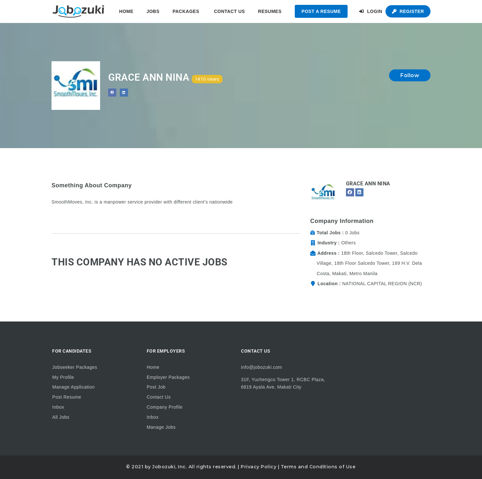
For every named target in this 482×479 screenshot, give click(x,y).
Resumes (270, 11)
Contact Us (229, 11)
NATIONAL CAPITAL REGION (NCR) (382, 283)
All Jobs (60, 417)
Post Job (156, 387)
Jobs (152, 11)
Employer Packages (168, 377)
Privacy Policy (258, 467)
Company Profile (165, 407)
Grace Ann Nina (368, 184)
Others (348, 242)
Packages (186, 11)
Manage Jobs (161, 427)
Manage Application (73, 387)
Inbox (58, 407)
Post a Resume (321, 11)
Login (370, 11)
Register (408, 11)
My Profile (63, 377)
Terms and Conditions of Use (318, 467)
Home (126, 11)
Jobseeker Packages (74, 367)
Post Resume (66, 397)
